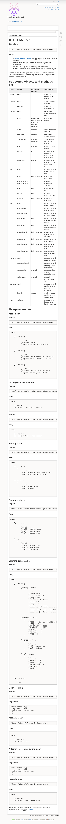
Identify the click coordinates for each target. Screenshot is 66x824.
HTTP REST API (17, 22)
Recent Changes (49, 7)
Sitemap (56, 9)
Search (58, 4)
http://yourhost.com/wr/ (23, 58)
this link (31, 809)
